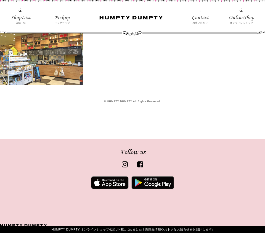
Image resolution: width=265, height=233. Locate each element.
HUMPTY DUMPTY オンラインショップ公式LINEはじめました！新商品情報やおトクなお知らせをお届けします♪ (133, 229)
